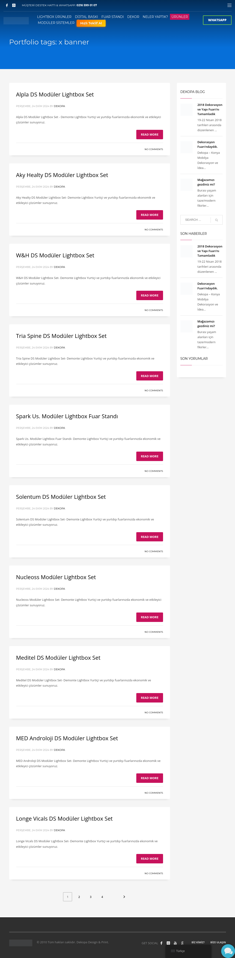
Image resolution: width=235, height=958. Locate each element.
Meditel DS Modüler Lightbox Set (58, 657)
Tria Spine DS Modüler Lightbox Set (61, 336)
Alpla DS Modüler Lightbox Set (55, 94)
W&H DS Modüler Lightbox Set (55, 255)
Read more (149, 134)
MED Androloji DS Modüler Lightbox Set (67, 738)
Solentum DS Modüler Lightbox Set (61, 496)
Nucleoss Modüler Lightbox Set (56, 577)
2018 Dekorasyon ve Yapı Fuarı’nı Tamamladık (209, 109)
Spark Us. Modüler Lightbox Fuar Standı (67, 416)
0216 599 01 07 (87, 5)
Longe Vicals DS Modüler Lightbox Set (64, 818)
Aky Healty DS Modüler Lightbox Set (62, 175)
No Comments (154, 149)
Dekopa (59, 106)
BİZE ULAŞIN (218, 942)
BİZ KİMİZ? (198, 942)
